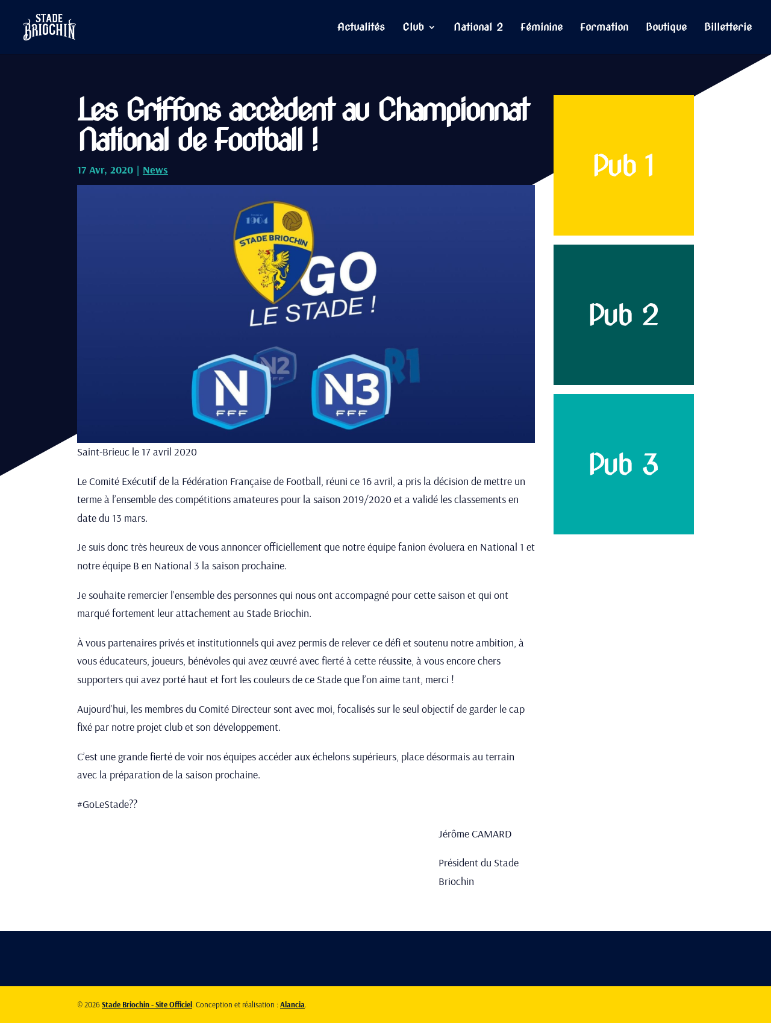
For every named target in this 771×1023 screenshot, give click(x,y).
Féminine (541, 28)
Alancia (292, 1004)
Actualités (361, 28)
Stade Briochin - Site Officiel (147, 1004)
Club (413, 28)
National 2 (478, 28)
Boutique (666, 28)
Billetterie (728, 28)
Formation (604, 28)
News (155, 170)
